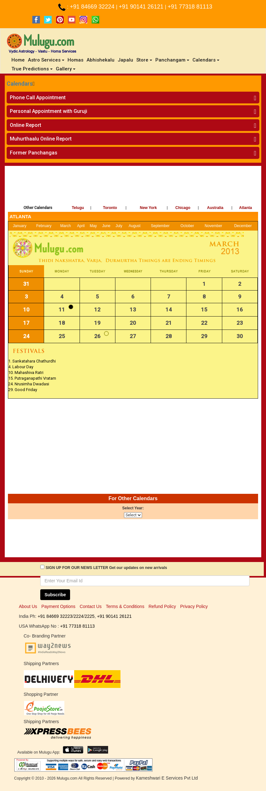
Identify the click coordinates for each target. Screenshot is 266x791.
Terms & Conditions (125, 606)
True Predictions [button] (32, 69)
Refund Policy (162, 606)
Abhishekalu (100, 60)
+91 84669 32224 (93, 6)
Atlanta (245, 208)
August (134, 226)
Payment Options (58, 606)
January (20, 226)
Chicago (182, 208)
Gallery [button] (65, 69)
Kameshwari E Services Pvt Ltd (167, 778)
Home (18, 60)
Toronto (110, 208)
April (81, 226)
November (213, 226)
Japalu (125, 60)
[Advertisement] (133, 186)
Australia (215, 208)
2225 (89, 616)
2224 (78, 616)
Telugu (78, 208)
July (118, 226)
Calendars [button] (205, 60)
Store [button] (144, 60)
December (243, 226)
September (160, 226)
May (93, 226)
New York (148, 208)
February (43, 226)
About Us (28, 606)
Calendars (20, 83)
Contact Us (90, 606)
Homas (75, 60)
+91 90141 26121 (142, 6)
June (106, 226)
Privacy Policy (194, 606)
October (187, 226)
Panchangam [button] (172, 60)
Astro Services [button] (46, 60)
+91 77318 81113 (190, 6)
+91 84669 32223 (55, 616)
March (65, 226)
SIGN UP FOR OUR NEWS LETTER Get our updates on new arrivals (106, 567)
